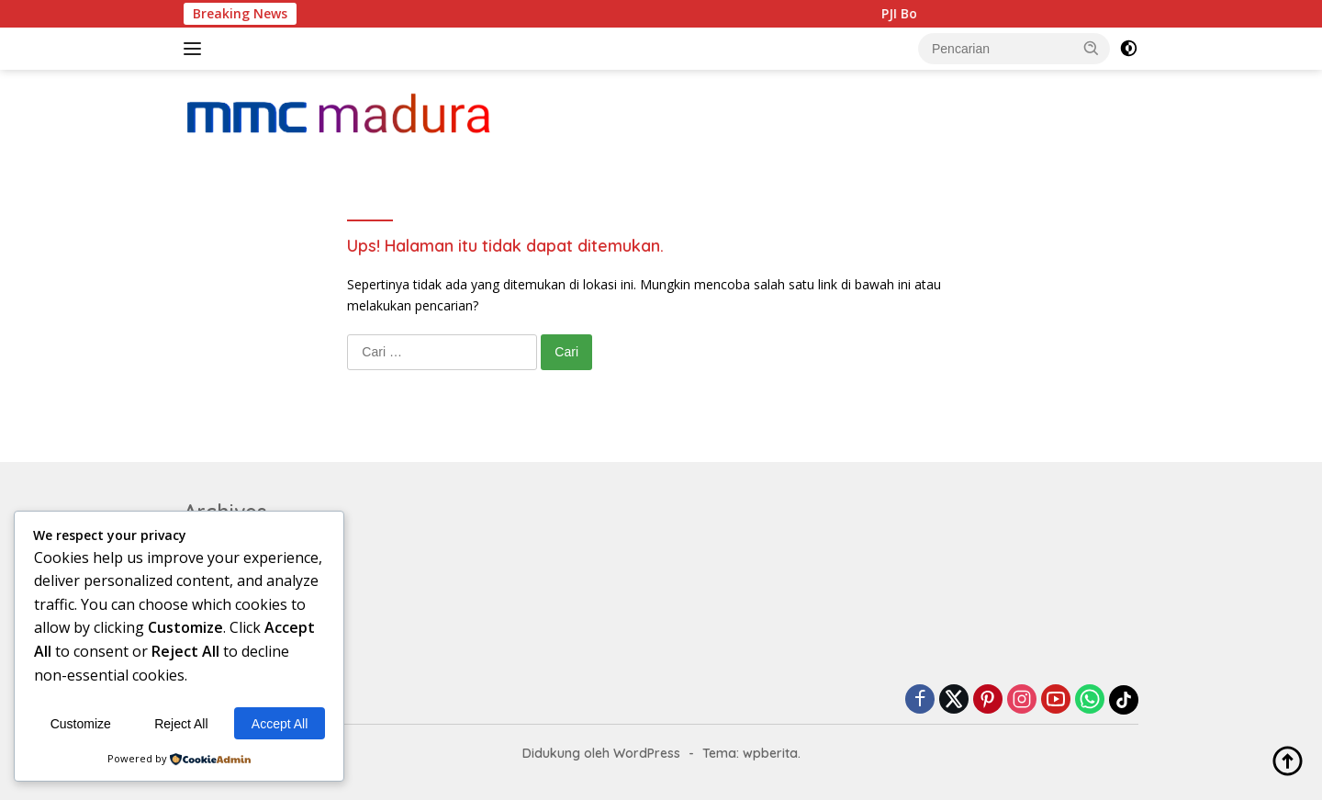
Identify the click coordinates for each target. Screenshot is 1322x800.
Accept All (280, 723)
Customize (80, 723)
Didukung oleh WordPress (601, 753)
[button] (1091, 47)
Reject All (180, 723)
